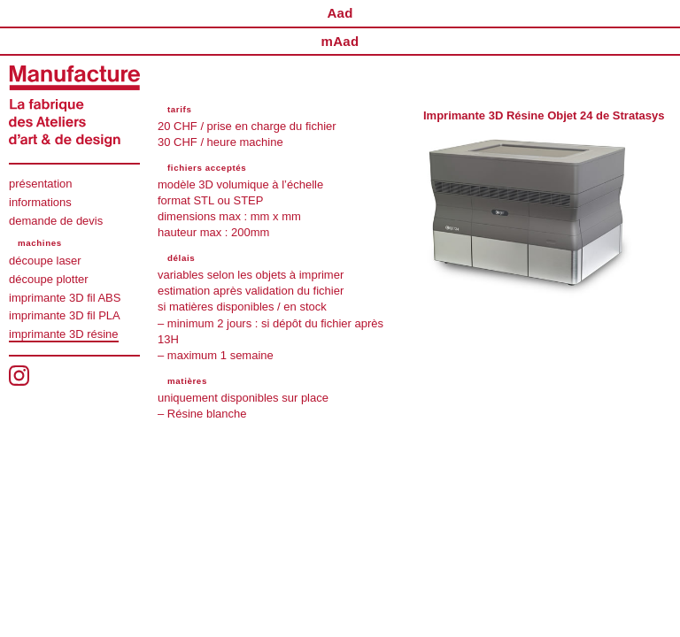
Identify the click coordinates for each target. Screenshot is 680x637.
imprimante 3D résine (64, 334)
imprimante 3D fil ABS (64, 297)
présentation (41, 183)
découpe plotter (49, 279)
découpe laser (45, 260)
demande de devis (56, 220)
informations (40, 202)
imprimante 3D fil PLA (64, 315)
